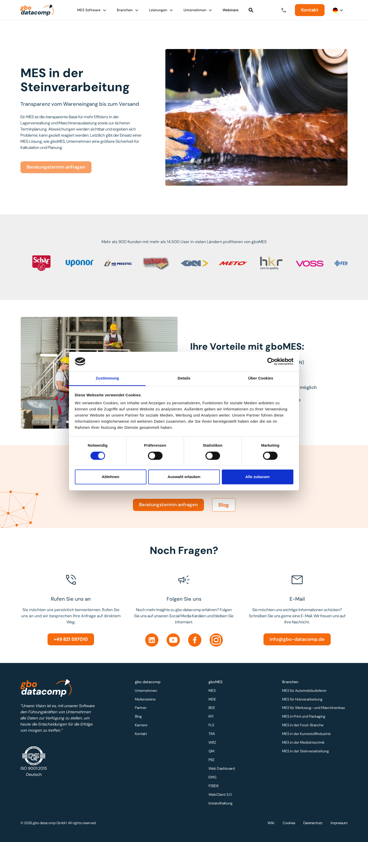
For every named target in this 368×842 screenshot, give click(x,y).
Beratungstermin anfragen (168, 509)
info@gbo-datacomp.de (297, 639)
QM (212, 751)
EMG (213, 776)
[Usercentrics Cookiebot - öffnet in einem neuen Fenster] (271, 361)
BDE (212, 708)
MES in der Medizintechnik (303, 742)
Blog (223, 509)
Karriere (142, 725)
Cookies (289, 822)
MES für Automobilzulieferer (304, 692)
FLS (212, 725)
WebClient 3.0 (220, 793)
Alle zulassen (257, 477)
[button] (92, 10)
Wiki (271, 822)
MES (212, 692)
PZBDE (214, 784)
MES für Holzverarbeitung (302, 700)
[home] (37, 10)
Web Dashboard (222, 767)
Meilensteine (146, 700)
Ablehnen (110, 477)
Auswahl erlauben (184, 477)
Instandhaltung (221, 801)
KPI (211, 717)
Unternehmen (146, 692)
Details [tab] (184, 378)
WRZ (212, 742)
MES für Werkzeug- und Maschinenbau (313, 708)
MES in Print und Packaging (304, 717)
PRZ (212, 759)
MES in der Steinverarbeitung (305, 751)
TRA (212, 734)
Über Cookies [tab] (260, 378)
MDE (213, 700)
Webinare (230, 10)
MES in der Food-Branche (303, 725)
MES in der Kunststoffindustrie (306, 734)
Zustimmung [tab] (107, 378)
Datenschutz (313, 822)
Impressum (339, 822)
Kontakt (309, 10)
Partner (141, 708)
